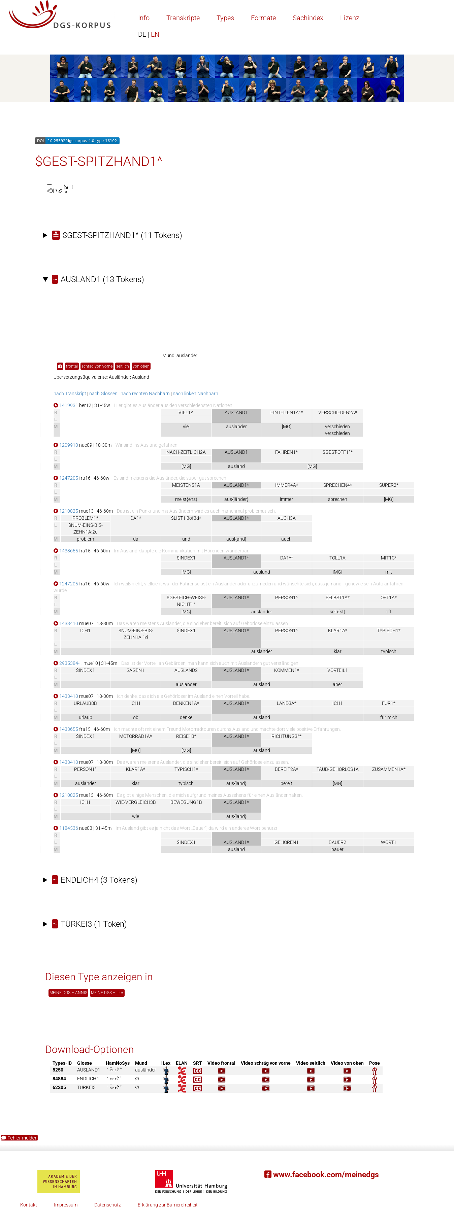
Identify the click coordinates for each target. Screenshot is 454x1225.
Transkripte (183, 18)
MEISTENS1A (186, 485)
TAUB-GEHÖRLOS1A (338, 769)
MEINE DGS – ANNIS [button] (68, 992)
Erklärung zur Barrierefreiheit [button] (168, 1204)
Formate (263, 18)
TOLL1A (337, 557)
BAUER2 (337, 842)
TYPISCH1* (388, 630)
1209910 (66, 445)
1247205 (66, 478)
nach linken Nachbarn (195, 393)
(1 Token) (89, 924)
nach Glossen (103, 393)
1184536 (66, 828)
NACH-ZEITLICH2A (186, 452)
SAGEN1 (135, 670)
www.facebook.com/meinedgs (321, 1174)
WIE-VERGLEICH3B (136, 802)
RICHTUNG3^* (286, 736)
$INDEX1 (186, 557)
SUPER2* (388, 485)
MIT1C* (389, 557)
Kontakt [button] (28, 1204)
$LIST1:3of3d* (186, 518)
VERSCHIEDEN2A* (337, 412)
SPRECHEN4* (337, 485)
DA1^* (286, 557)
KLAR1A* (337, 630)
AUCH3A (287, 518)
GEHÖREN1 (286, 842)
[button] (60, 366)
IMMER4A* (286, 485)
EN (148, 34)
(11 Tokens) (117, 235)
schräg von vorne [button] (97, 366)
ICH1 (85, 630)
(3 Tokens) (94, 880)
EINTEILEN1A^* (286, 412)
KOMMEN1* (286, 670)
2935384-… (68, 663)
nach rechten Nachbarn (145, 393)
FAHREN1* (286, 452)
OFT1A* (389, 597)
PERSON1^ (286, 597)
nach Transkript (70, 393)
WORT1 (388, 842)
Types (225, 18)
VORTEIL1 (337, 670)
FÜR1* (388, 703)
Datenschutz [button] (107, 1204)
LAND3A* (286, 703)
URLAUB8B (85, 703)
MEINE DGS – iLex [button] (107, 992)
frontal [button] (72, 366)
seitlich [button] (122, 366)
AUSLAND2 (186, 670)
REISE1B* (186, 736)
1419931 (66, 405)
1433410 (66, 623)
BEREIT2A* (286, 769)
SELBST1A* (338, 597)
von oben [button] (141, 366)
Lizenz (349, 18)
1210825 (66, 511)
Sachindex (308, 18)
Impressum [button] (65, 1204)
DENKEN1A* (186, 703)
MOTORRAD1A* (135, 736)
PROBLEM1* (85, 518)
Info (144, 18)
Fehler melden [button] (19, 1138)
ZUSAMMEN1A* (389, 769)
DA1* (135, 518)
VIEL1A (186, 412)
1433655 (66, 550)
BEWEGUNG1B (186, 802)
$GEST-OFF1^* (338, 452)
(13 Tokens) (98, 279)
